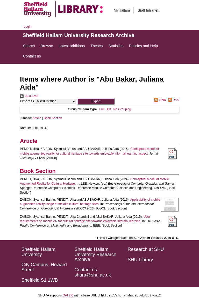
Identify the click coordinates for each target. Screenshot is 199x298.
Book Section (53, 118)
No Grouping (122, 109)
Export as (27, 101)
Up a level (29, 96)
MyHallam (122, 10)
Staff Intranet (148, 10)
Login (27, 26)
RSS (173, 100)
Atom (159, 100)
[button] (96, 101)
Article (37, 118)
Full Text (105, 109)
